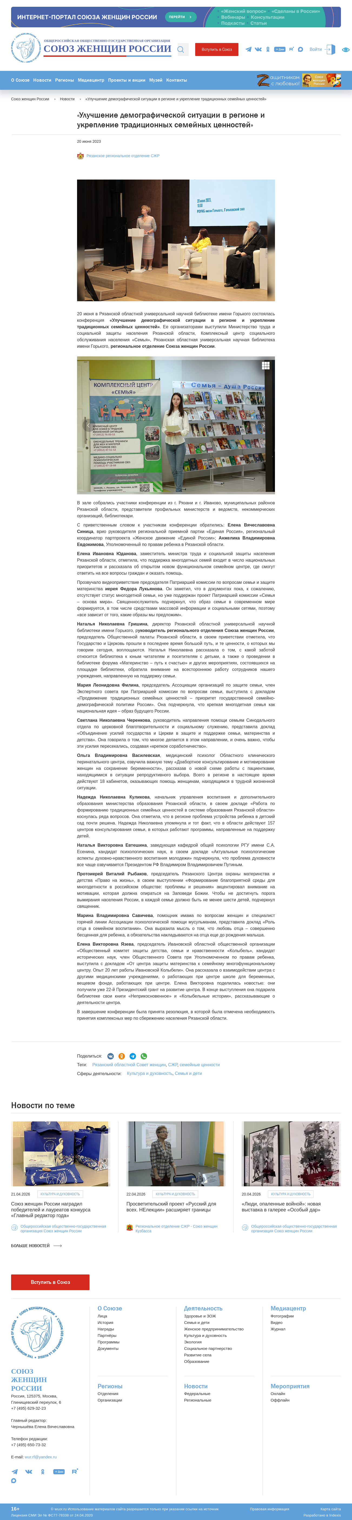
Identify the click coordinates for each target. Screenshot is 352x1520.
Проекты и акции (126, 80)
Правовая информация (269, 1509)
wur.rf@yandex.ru (41, 1457)
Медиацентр (91, 80)
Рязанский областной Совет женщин (129, 1064)
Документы (108, 1348)
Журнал (278, 1329)
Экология (193, 1342)
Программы (108, 1342)
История (105, 1322)
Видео (277, 1322)
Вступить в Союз (217, 49)
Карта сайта (331, 1509)
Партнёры (107, 1335)
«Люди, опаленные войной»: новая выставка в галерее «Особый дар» (281, 1207)
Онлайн (278, 1393)
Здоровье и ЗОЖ (200, 1316)
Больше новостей (36, 1246)
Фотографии (282, 1316)
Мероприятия (290, 1386)
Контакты (176, 80)
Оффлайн (280, 1400)
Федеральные (197, 1393)
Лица (102, 1316)
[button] (88, 425)
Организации (110, 1400)
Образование (196, 1361)
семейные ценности (199, 1064)
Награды (106, 1329)
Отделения (108, 1393)
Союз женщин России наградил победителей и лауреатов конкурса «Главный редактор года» (50, 1209)
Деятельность (203, 1308)
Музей (155, 80)
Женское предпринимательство (214, 1329)
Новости (42, 80)
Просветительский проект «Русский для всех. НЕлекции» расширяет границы (171, 1207)
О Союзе (20, 80)
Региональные (197, 1400)
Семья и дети (188, 1073)
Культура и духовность (149, 1073)
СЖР (172, 1064)
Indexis (335, 1515)
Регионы (64, 80)
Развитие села (197, 1355)
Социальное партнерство (208, 1348)
